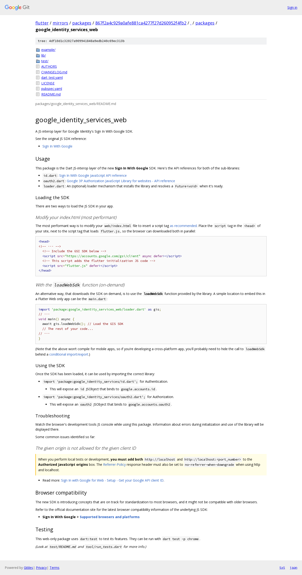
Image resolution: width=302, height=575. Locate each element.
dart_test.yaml (52, 77)
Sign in (292, 7)
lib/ (43, 55)
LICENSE (48, 83)
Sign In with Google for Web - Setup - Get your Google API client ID (112, 480)
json (293, 567)
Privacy (41, 567)
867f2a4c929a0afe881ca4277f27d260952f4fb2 (140, 23)
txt (282, 567)
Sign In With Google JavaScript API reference (93, 175)
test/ (44, 61)
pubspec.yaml (51, 88)
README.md (51, 94)
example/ (48, 49)
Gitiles (28, 567)
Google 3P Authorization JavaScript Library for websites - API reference (121, 181)
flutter (42, 23)
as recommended (183, 225)
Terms (54, 567)
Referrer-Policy (114, 464)
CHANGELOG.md (54, 72)
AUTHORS (49, 66)
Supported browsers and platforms (110, 517)
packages (81, 23)
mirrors (60, 23)
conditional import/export (68, 354)
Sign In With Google (57, 146)
